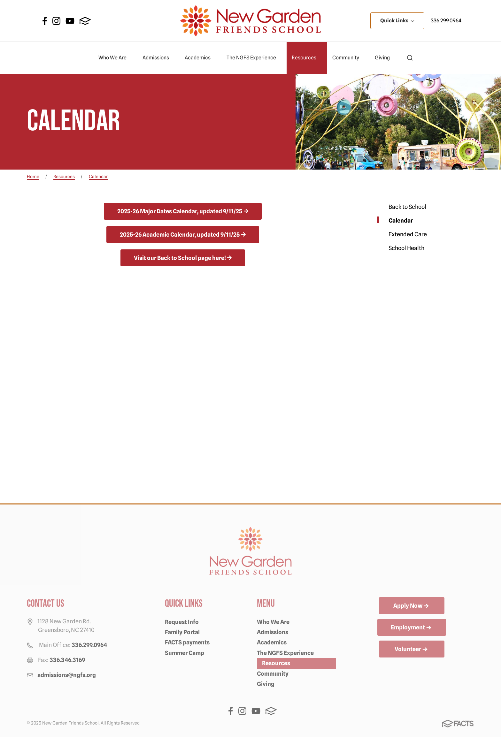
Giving (385, 58)
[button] (410, 58)
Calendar (401, 220)
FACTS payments (187, 642)
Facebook (44, 21)
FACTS (85, 21)
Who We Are (115, 58)
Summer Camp (184, 653)
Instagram (56, 21)
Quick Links (397, 21)
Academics (200, 58)
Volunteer (412, 649)
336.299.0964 (446, 21)
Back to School (407, 206)
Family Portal (182, 632)
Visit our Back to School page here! (180, 258)
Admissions (158, 58)
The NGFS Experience (254, 58)
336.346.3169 (67, 660)
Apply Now (411, 606)
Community (348, 58)
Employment (412, 628)
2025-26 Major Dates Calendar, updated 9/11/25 (179, 211)
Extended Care (408, 234)
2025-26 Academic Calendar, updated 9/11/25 (180, 234)
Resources (307, 58)
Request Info (182, 622)
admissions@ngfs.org (66, 675)
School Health (406, 248)
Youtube (70, 21)
